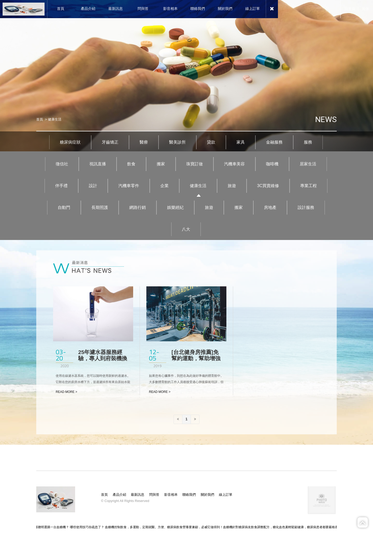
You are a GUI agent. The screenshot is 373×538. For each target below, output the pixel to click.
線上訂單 (225, 495)
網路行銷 (137, 207)
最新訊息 (137, 495)
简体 (365, 9)
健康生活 (198, 185)
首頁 (39, 119)
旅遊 (232, 185)
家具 (240, 142)
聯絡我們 (189, 495)
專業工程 (308, 185)
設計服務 (306, 207)
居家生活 (308, 164)
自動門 (64, 207)
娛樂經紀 (175, 207)
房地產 (270, 207)
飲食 (131, 164)
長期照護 (99, 207)
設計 (93, 185)
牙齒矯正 (110, 142)
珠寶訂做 (194, 164)
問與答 (154, 495)
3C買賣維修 (268, 185)
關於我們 (207, 495)
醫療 (144, 142)
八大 (186, 229)
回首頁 (350, 9)
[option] (186, 75)
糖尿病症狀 (70, 142)
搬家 (161, 164)
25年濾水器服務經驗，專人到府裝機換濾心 (102, 358)
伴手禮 (61, 185)
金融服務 (274, 142)
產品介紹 (119, 495)
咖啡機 (272, 164)
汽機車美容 (234, 164)
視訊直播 (97, 164)
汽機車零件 (128, 185)
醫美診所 (177, 142)
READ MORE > (66, 392)
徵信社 (62, 164)
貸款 (211, 142)
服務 (308, 142)
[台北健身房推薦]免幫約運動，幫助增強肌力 (195, 358)
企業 (164, 185)
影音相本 (171, 495)
